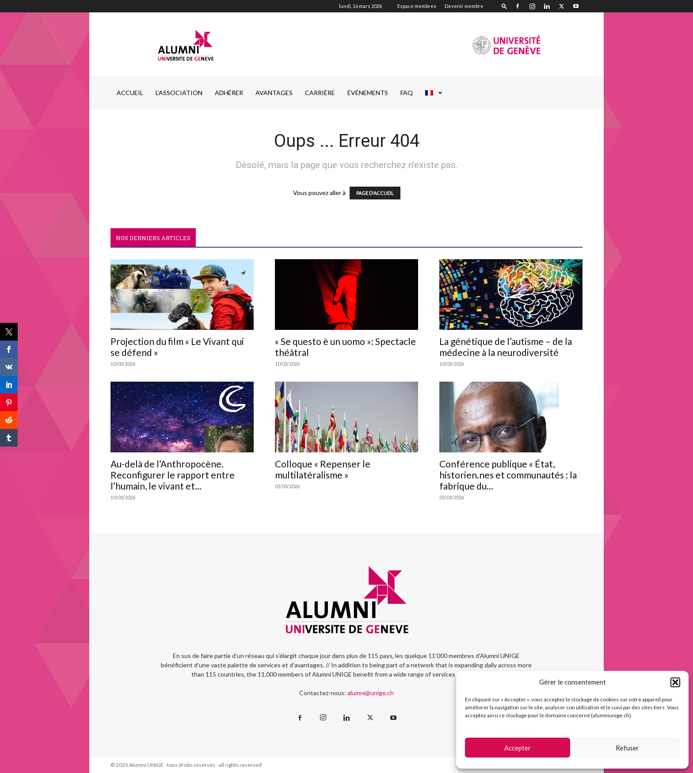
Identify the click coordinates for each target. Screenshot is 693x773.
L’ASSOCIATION (179, 92)
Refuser (627, 748)
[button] (675, 682)
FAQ (406, 92)
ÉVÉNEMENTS (367, 92)
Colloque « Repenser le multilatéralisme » (322, 469)
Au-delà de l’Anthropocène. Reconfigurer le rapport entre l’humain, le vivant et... (172, 474)
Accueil (130, 92)
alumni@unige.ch (370, 692)
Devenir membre (464, 6)
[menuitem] (434, 92)
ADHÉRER (229, 92)
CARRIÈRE (320, 92)
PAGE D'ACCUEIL (375, 193)
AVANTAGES (274, 92)
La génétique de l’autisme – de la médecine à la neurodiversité (505, 347)
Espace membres (416, 6)
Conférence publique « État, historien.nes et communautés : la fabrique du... (508, 474)
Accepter (517, 748)
